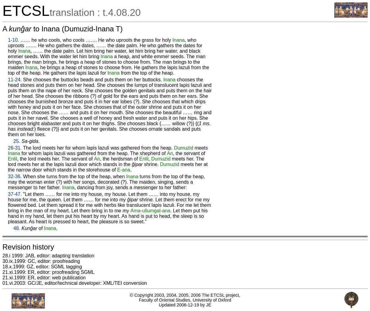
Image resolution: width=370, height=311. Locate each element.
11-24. (15, 79)
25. (16, 141)
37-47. (15, 194)
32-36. (15, 176)
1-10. (13, 40)
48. (16, 228)
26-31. (15, 147)
